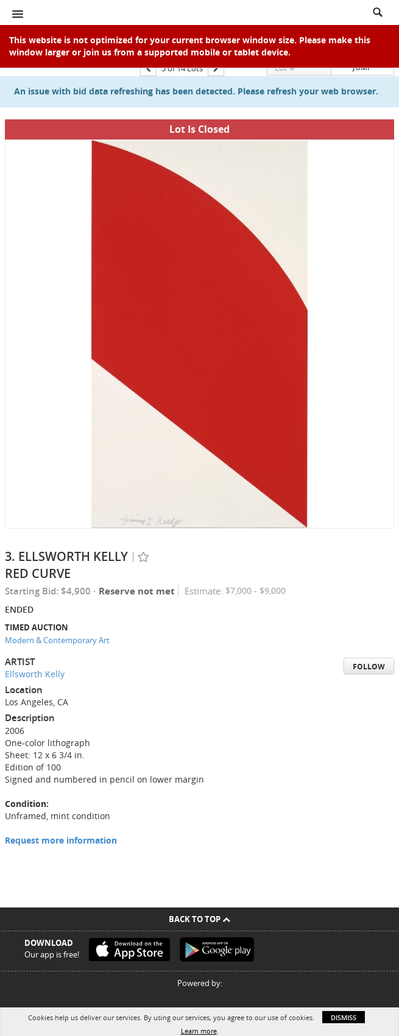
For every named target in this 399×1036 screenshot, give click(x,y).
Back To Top (199, 919)
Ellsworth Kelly (35, 674)
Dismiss (343, 1017)
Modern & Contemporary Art (57, 640)
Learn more (199, 1030)
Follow (369, 666)
